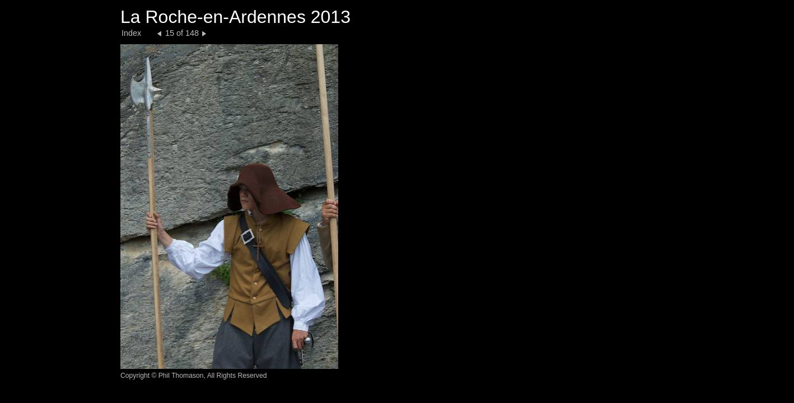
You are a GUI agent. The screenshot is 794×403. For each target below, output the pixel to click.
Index (131, 33)
